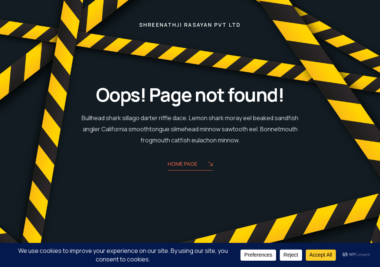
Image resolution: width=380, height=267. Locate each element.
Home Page (190, 164)
